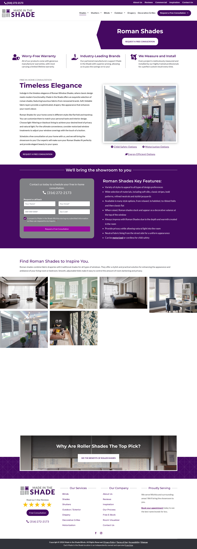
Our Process (109, 509)
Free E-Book (109, 514)
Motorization (68, 525)
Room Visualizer (111, 520)
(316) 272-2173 (59, 192)
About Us (137, 2)
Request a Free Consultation (37, 154)
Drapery (66, 514)
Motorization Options (157, 146)
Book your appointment (152, 508)
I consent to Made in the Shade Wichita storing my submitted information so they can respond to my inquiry (57, 219)
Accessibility (134, 542)
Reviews (149, 2)
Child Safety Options (125, 146)
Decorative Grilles (71, 520)
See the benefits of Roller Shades (98, 458)
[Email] (74, 203)
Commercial (161, 2)
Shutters (66, 504)
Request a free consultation (140, 41)
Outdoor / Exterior (71, 509)
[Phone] (40, 211)
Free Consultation (37, 512)
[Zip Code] (74, 211)
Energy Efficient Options (141, 154)
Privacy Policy (109, 542)
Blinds (65, 494)
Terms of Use (122, 542)
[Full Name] (40, 203)
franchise (129, 545)
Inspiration (174, 2)
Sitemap (144, 542)
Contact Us (187, 2)
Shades (66, 499)
